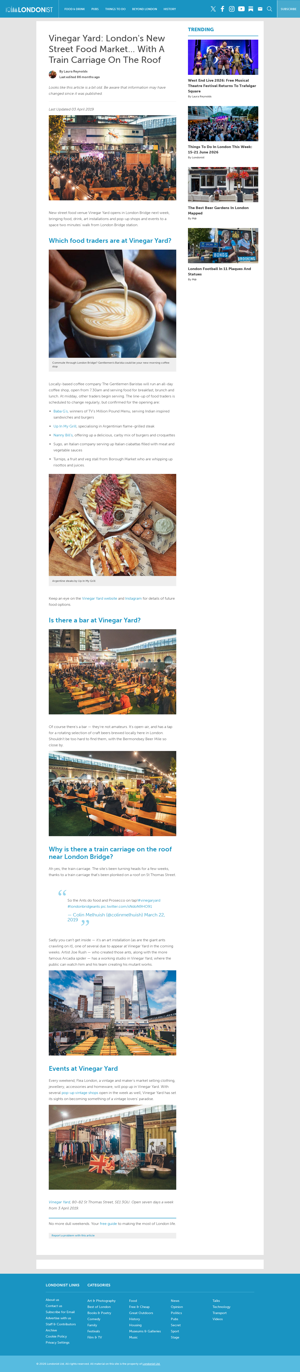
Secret (176, 1325)
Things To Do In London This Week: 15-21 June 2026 (220, 149)
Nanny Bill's (63, 435)
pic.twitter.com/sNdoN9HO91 (126, 906)
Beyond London (144, 9)
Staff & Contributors (61, 1324)
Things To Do (115, 9)
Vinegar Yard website (99, 598)
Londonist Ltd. (151, 1363)
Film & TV (94, 1337)
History (170, 9)
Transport (220, 1313)
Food (133, 1301)
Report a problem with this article (73, 1235)
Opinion (177, 1307)
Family (92, 1325)
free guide (108, 1223)
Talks (216, 1301)
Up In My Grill (64, 426)
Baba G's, (61, 411)
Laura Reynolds (75, 71)
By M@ (192, 218)
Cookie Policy (56, 1336)
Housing (135, 1325)
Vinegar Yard (59, 1202)
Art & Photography (101, 1301)
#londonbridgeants (84, 906)
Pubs (95, 9)
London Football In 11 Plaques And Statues (219, 271)
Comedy (93, 1319)
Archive (51, 1330)
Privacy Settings (57, 1343)
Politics (176, 1313)
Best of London (99, 1307)
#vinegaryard (149, 900)
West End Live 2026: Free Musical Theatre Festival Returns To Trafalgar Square (222, 85)
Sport (175, 1331)
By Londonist (196, 157)
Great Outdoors (141, 1313)
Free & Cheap (139, 1307)
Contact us (54, 1306)
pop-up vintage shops (80, 1092)
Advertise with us (58, 1318)
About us (52, 1300)
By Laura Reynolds (199, 96)
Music (133, 1337)
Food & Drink (74, 9)
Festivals (93, 1331)
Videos (218, 1319)
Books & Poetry (99, 1313)
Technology (221, 1307)
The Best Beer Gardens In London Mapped (218, 210)
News (175, 1301)
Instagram (133, 598)
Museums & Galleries (145, 1331)
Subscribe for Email (60, 1312)
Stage (175, 1337)
